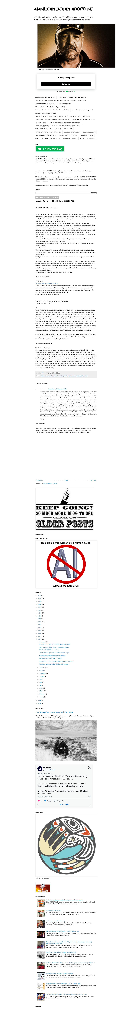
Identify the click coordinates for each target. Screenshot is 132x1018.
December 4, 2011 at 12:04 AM (57, 389)
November (42, 667)
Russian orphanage (76, 376)
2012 (39, 636)
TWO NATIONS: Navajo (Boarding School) (48, 129)
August (41, 676)
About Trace (90, 138)
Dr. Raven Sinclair (40, 122)
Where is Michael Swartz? (53, 910)
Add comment (40, 423)
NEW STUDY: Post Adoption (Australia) (83, 119)
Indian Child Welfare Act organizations (83, 110)
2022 (39, 607)
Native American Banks (70, 138)
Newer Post (39, 480)
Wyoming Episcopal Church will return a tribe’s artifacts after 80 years (66, 994)
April (41, 688)
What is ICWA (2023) (87, 135)
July (40, 679)
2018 (39, 619)
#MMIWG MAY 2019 (41, 138)
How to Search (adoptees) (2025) (45, 97)
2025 (39, 598)
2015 (39, 627)
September (42, 673)
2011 (39, 639)
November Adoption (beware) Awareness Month (60, 973)
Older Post (93, 480)
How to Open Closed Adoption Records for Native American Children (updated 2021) (60, 100)
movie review (67, 376)
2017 (39, 622)
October (41, 670)
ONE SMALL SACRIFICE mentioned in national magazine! (56, 661)
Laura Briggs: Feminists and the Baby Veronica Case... (65, 122)
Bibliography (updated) (42, 126)
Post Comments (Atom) (50, 483)
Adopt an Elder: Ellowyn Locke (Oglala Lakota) (66, 126)
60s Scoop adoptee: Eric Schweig (55, 921)
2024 (39, 601)
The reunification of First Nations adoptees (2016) (50, 107)
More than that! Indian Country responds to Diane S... (54, 647)
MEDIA (82, 138)
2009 (39, 703)
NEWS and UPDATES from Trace (49, 650)
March (41, 691)
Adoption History (55, 138)
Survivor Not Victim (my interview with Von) (48, 132)
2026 (39, 595)
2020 (39, 613)
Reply (42, 419)
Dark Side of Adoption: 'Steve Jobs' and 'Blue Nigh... (54, 653)
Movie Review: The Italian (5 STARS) (50, 658)
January (41, 697)
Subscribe (66, 84)
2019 (39, 616)
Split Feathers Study (65, 103)
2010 (39, 700)
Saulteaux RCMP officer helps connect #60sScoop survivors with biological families (70, 963)
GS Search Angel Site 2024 (72, 132)
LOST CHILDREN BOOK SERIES (45, 103)
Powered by (66, 91)
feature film (60, 376)
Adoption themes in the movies (48, 376)
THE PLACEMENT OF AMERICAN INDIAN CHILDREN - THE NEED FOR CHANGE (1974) (62, 116)
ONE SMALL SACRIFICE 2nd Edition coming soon (54, 644)
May (40, 685)
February (42, 694)
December (42, 642)
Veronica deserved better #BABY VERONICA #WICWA (62, 931)
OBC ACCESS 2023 (89, 132)
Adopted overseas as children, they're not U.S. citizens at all (63, 983)
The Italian (85, 376)
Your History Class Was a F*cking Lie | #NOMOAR (54, 712)
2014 (39, 630)
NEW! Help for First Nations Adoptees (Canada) (72, 97)
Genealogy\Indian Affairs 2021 (69, 135)
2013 (39, 633)
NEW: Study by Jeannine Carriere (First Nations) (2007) (52, 119)
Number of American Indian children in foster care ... (54, 664)
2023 (39, 604)
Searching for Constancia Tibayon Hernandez (52, 655)
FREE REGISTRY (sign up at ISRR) (46, 135)
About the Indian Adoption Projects (45, 113)
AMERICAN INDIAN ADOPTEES (63, 9)
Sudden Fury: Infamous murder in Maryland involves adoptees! (64, 900)
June (40, 682)
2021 (39, 610)
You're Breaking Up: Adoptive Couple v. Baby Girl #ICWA (52, 110)
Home (66, 480)
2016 (39, 624)
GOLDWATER (68, 129)
